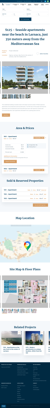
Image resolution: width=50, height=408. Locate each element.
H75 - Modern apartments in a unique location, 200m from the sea (34, 350)
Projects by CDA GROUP (16, 4)
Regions (18, 391)
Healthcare (19, 397)
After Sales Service (36, 378)
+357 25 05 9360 (28, 1)
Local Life (19, 389)
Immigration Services (36, 4)
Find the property (36, 389)
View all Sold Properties (40, 205)
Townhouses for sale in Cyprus (22, 372)
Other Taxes (35, 372)
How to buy (35, 367)
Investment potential (21, 399)
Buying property (29, 4)
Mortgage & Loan (36, 374)
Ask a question (19, 1)
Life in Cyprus (42, 4)
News (18, 401)
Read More (6, 115)
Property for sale (20, 367)
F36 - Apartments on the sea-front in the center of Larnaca (11, 349)
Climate (18, 387)
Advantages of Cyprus (21, 385)
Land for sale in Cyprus (21, 374)
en (34, 1)
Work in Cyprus (4, 387)
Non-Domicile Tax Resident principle (39, 380)
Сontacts (34, 385)
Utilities (34, 376)
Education (19, 395)
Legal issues (35, 369)
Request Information (10, 161)
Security (18, 393)
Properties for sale (23, 4)
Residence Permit (4, 385)
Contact (47, 4)
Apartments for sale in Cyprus (22, 369)
